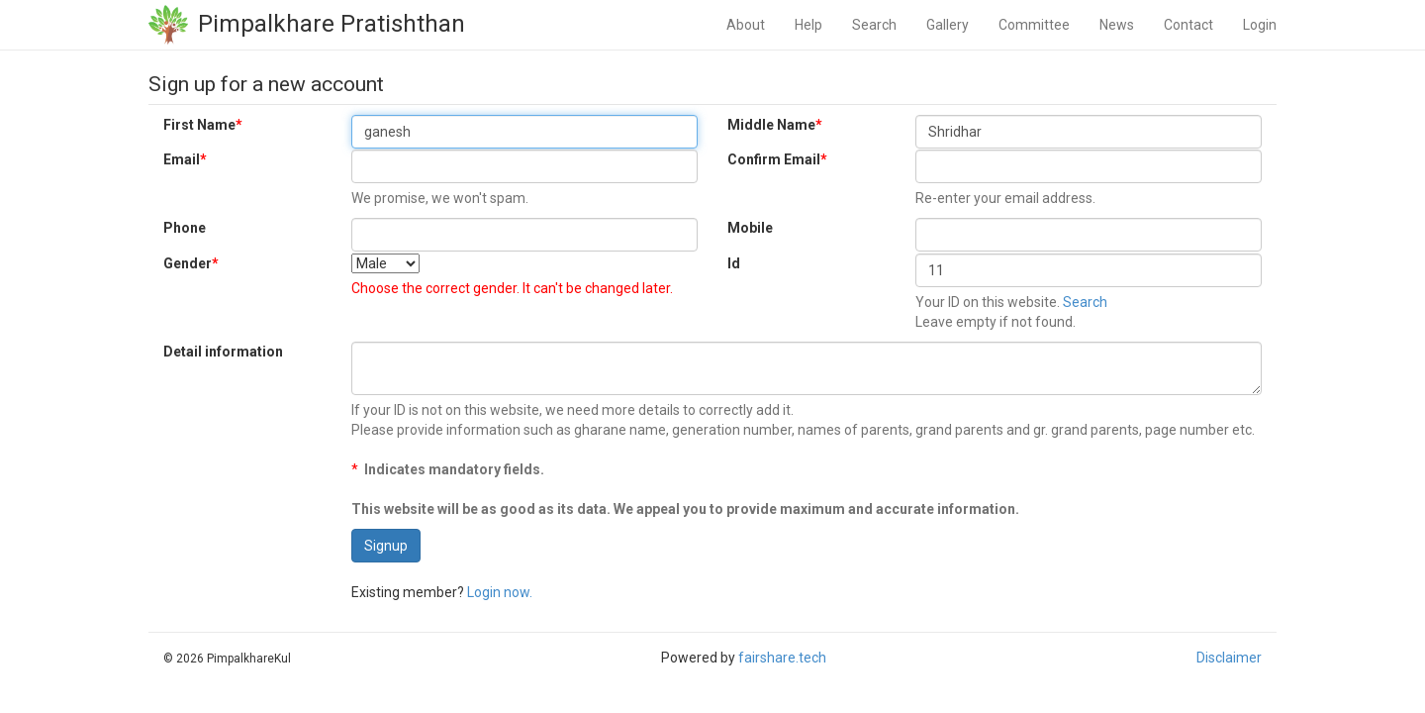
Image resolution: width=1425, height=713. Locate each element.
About (745, 25)
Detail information (223, 351)
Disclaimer (1229, 657)
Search (874, 25)
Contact (1188, 25)
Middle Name (774, 125)
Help (808, 25)
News (1116, 25)
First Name (202, 125)
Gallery (947, 25)
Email (185, 159)
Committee (1034, 25)
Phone (184, 228)
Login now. (499, 592)
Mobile (750, 228)
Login (1260, 25)
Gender (191, 263)
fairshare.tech (782, 657)
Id (733, 263)
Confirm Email (777, 159)
